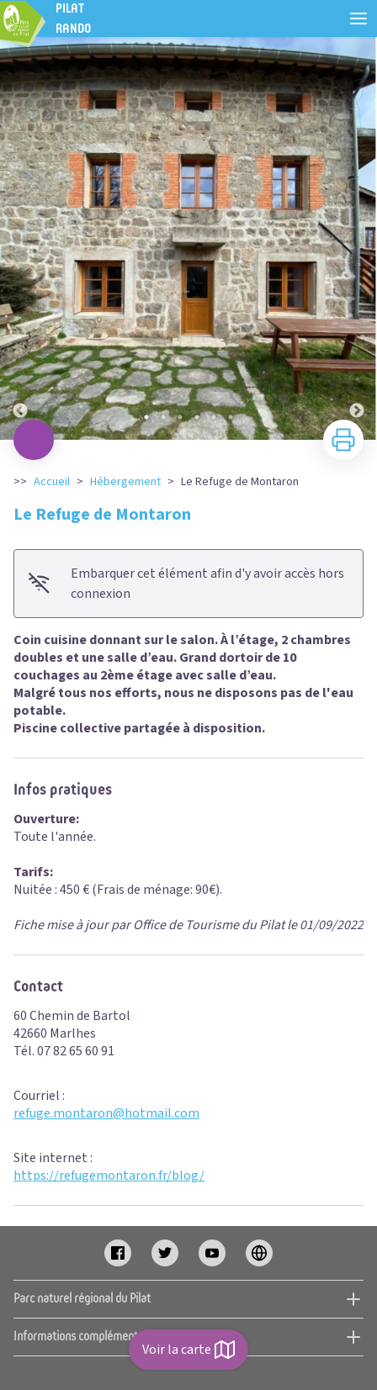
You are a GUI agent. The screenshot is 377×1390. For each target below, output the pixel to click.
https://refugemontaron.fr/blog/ (108, 1175)
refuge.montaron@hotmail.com (106, 1113)
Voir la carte (188, 1350)
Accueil (52, 481)
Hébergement (125, 481)
